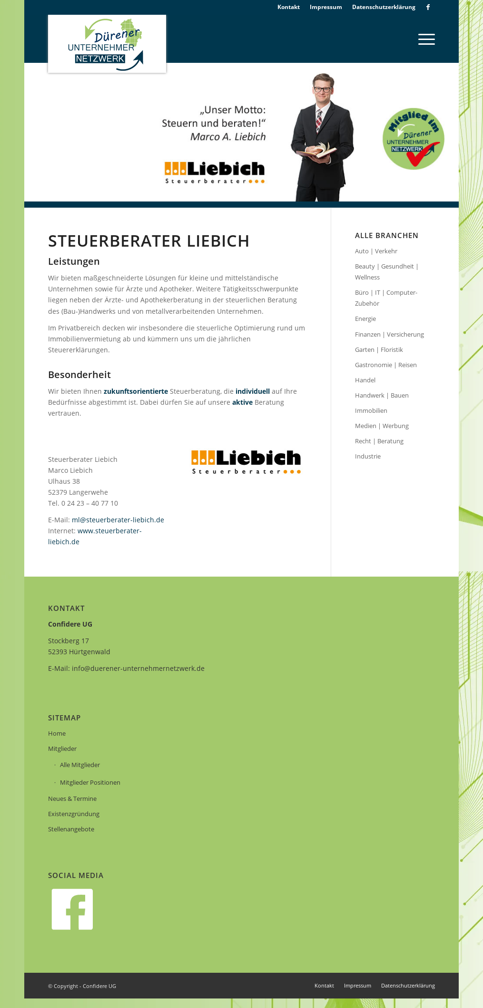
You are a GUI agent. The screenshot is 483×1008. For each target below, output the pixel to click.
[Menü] (423, 38)
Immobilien (371, 410)
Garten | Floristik (379, 349)
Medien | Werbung (382, 425)
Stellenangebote (71, 829)
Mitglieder (62, 748)
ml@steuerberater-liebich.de (118, 519)
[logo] (107, 44)
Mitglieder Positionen (90, 782)
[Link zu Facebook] (428, 7)
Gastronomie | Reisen (386, 364)
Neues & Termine (72, 798)
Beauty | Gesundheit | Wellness (387, 271)
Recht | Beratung (379, 441)
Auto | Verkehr (376, 251)
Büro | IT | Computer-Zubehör (386, 298)
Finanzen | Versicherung (389, 334)
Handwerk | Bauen (382, 395)
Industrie (368, 456)
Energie (365, 318)
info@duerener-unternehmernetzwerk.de (138, 668)
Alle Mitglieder (80, 764)
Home (57, 733)
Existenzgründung (73, 813)
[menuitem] (289, 7)
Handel (365, 380)
